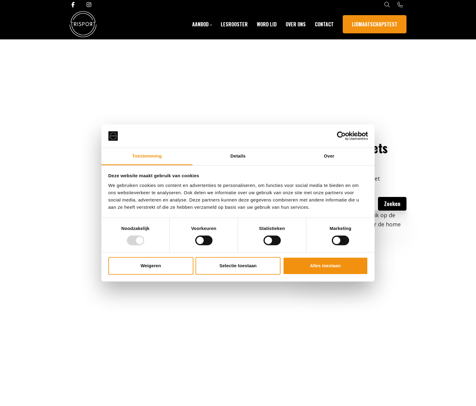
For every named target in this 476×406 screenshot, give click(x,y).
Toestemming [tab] (147, 155)
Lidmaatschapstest (374, 24)
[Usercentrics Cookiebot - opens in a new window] (341, 136)
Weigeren (151, 265)
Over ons (296, 24)
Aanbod (200, 24)
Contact (324, 24)
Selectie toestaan (238, 265)
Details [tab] (238, 155)
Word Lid (267, 24)
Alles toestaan (325, 265)
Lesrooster (234, 24)
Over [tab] (329, 155)
